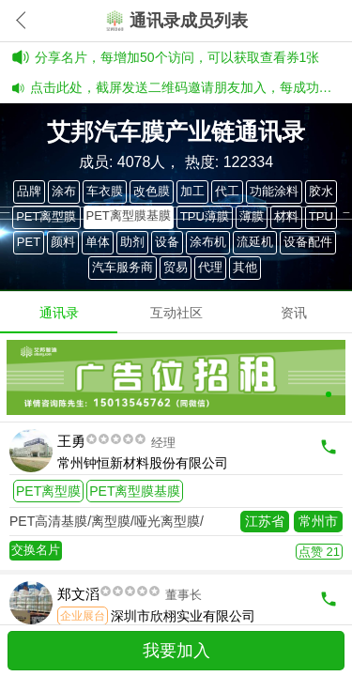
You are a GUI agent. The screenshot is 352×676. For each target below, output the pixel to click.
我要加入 (176, 650)
